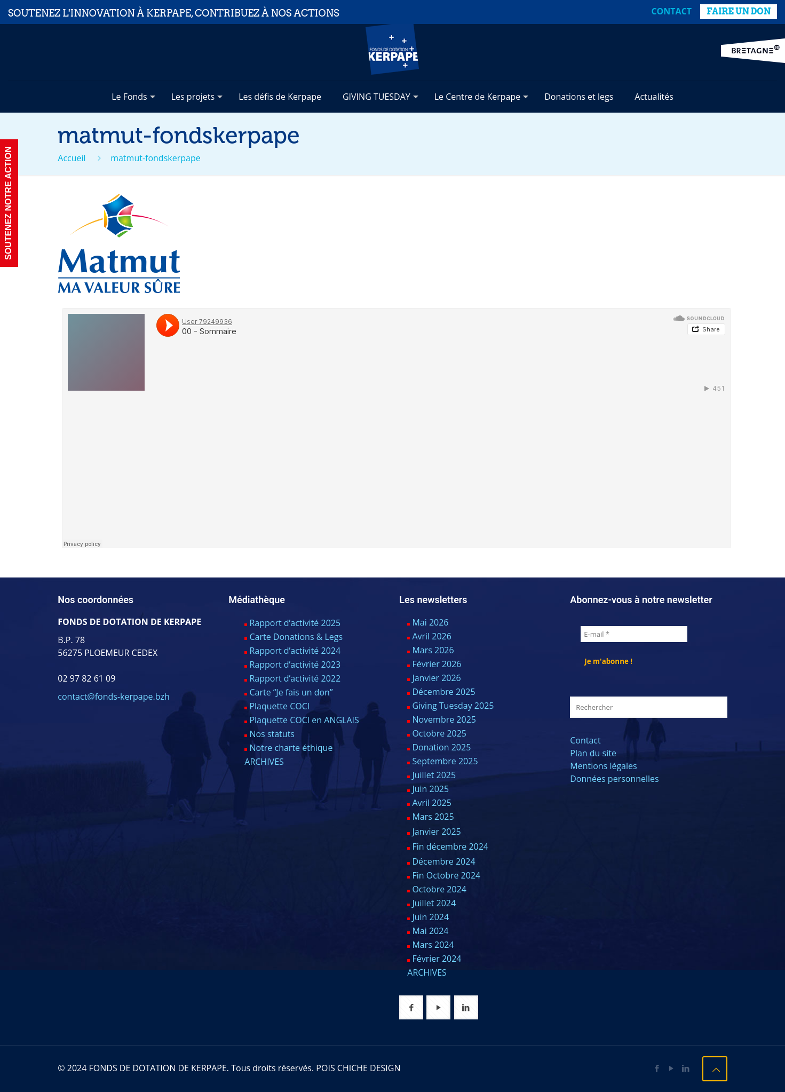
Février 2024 (436, 958)
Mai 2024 (430, 931)
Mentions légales (603, 766)
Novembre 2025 (444, 719)
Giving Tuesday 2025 (453, 705)
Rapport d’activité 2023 (294, 664)
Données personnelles (614, 779)
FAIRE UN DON (739, 11)
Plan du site (593, 753)
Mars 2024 (433, 945)
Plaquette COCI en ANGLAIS (304, 720)
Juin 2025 (430, 789)
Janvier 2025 (436, 831)
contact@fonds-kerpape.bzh (113, 696)
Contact (671, 11)
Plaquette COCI (279, 706)
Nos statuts (272, 734)
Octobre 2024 (439, 889)
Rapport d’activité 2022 (294, 678)
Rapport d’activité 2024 (294, 650)
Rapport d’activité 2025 (294, 623)
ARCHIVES (264, 761)
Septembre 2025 (445, 761)
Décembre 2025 (443, 692)
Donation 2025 (441, 747)
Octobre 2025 (439, 733)
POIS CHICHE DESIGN (358, 1068)
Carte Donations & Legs (296, 637)
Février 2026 (436, 664)
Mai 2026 (430, 622)
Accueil (71, 158)
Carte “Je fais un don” (290, 692)
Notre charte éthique (290, 748)
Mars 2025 (433, 816)
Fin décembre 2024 (450, 846)
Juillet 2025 (434, 775)
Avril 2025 (431, 803)
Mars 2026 (433, 650)
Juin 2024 (430, 917)
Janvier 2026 (436, 678)
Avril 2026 (431, 636)
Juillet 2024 (434, 903)
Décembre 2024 (443, 861)
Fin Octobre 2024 (446, 875)
